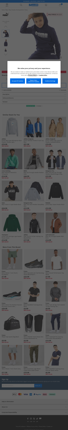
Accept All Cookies (17, 81)
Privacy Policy (32, 75)
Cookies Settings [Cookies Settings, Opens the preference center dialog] (50, 81)
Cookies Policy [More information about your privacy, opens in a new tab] (43, 75)
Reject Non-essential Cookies (33, 81)
